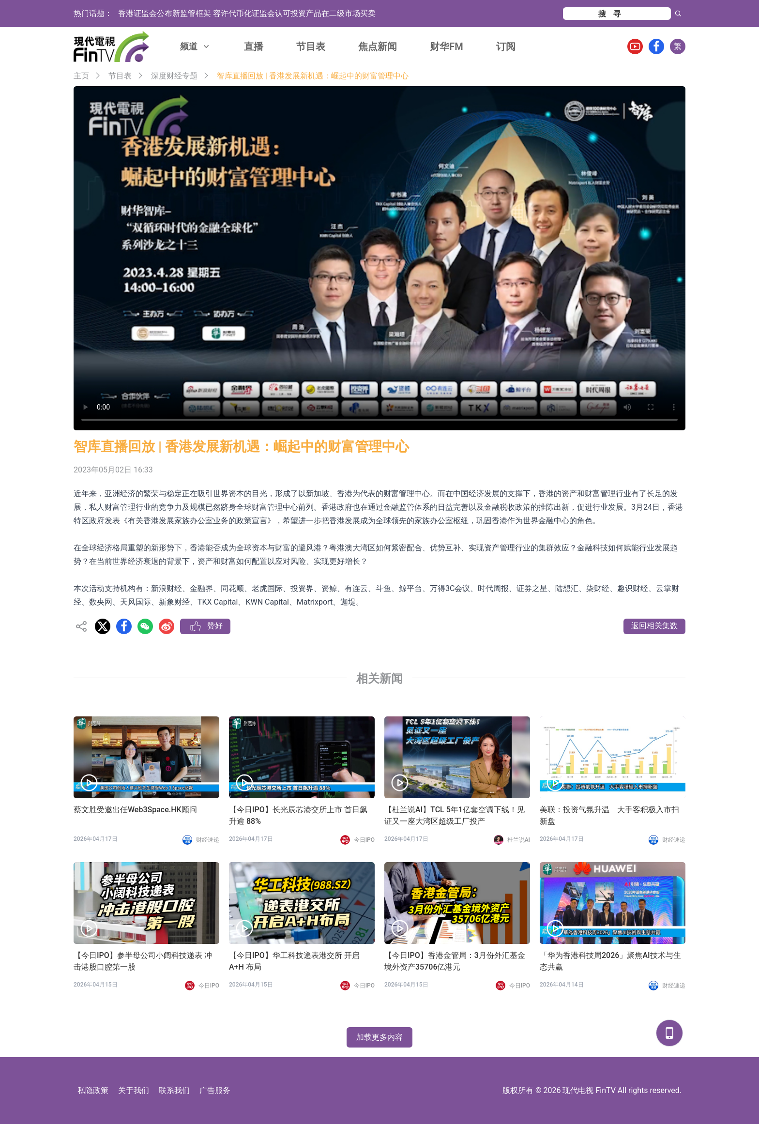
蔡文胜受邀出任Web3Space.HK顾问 (135, 809)
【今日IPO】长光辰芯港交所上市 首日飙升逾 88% (298, 815)
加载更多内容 (379, 1037)
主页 (81, 75)
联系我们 (174, 1090)
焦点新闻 (377, 46)
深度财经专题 (174, 75)
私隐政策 (92, 1090)
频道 (195, 46)
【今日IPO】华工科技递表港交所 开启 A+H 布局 (294, 961)
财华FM (446, 46)
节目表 (310, 46)
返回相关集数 (654, 625)
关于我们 (133, 1090)
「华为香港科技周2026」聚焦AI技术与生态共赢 (610, 961)
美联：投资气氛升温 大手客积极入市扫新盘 (609, 815)
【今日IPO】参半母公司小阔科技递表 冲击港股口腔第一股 (143, 961)
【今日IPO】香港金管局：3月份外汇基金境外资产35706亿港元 (454, 961)
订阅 (506, 46)
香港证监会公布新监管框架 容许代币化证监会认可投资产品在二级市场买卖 (247, 13)
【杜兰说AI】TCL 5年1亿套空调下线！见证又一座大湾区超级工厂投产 (454, 815)
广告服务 (214, 1090)
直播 (253, 46)
